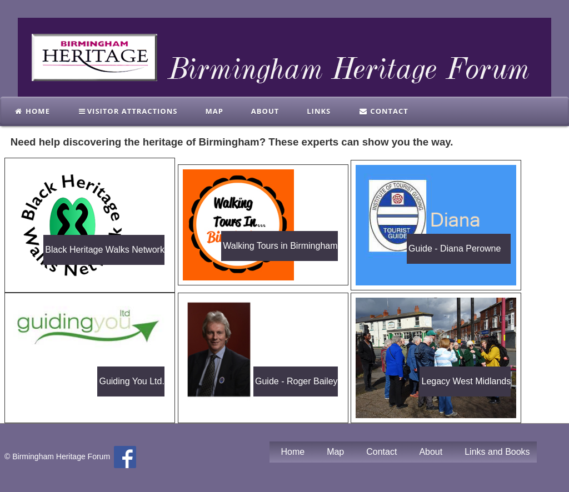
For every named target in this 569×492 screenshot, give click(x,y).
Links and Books (497, 451)
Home (32, 111)
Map (214, 111)
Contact (383, 111)
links (319, 111)
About (265, 111)
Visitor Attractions (128, 111)
